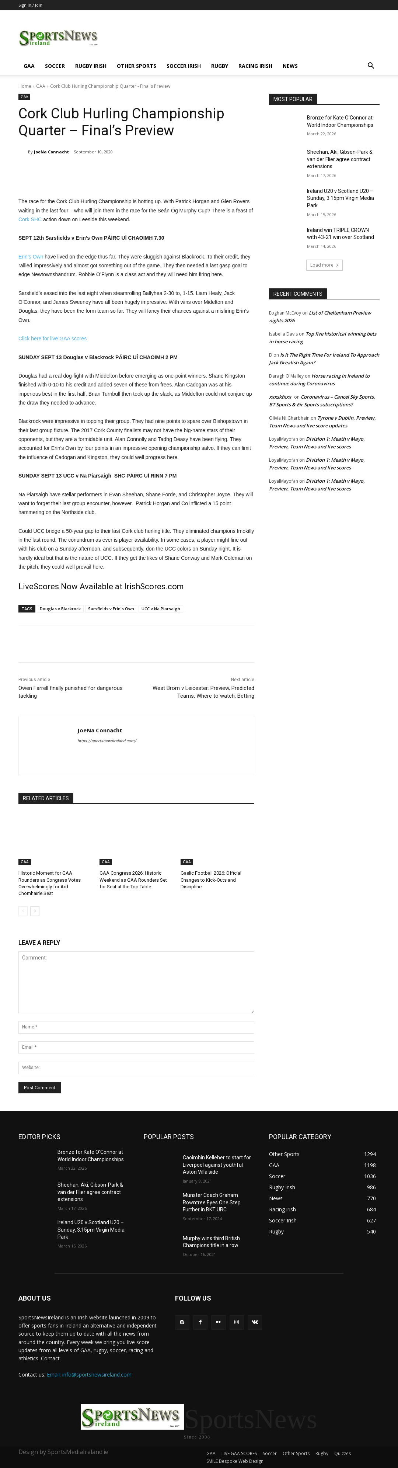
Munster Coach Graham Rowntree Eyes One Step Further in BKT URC (212, 1202)
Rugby (219, 65)
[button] (371, 66)
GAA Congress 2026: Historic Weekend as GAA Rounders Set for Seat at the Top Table (133, 879)
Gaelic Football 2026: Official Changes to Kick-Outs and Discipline (211, 879)
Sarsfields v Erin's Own (111, 608)
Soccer (55, 65)
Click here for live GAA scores (52, 338)
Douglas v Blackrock (60, 608)
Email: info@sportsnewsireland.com (89, 1374)
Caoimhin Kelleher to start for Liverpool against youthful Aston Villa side (217, 1165)
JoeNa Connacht (51, 152)
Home (24, 86)
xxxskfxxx (280, 396)
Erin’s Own (30, 257)
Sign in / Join (30, 5)
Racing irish (255, 65)
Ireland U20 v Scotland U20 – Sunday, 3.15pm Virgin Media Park (340, 198)
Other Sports (136, 65)
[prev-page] (23, 911)
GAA (29, 65)
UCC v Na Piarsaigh (161, 608)
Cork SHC (30, 219)
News (290, 65)
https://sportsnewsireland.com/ (106, 741)
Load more (324, 265)
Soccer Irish (184, 65)
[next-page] (34, 911)
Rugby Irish (91, 65)
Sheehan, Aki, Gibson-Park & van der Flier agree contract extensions (340, 159)
